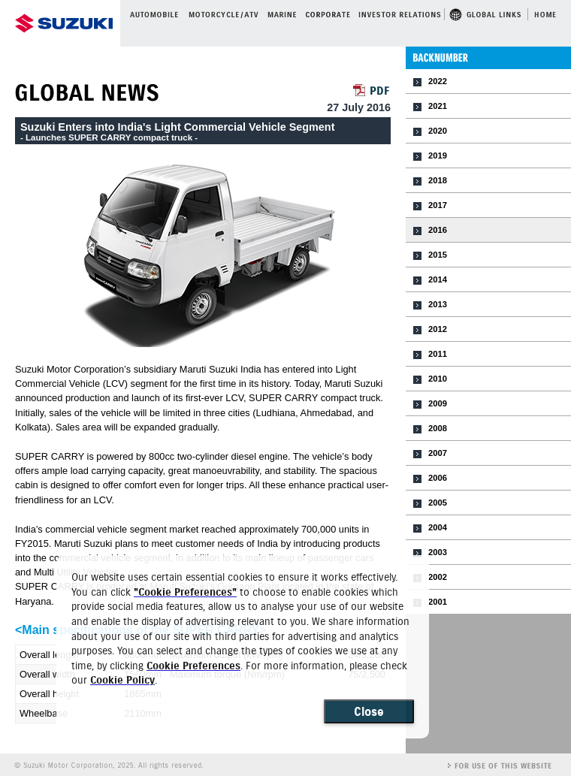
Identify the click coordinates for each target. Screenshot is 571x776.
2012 (437, 329)
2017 (437, 205)
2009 (437, 403)
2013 (437, 304)
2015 (437, 254)
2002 (437, 576)
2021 (437, 105)
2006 (437, 477)
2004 (437, 527)
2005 (437, 502)
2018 (437, 180)
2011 (437, 353)
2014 (437, 279)
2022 (437, 81)
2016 (437, 229)
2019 (437, 155)
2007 (437, 452)
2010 (437, 378)
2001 (437, 601)
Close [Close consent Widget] (369, 711)
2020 (437, 130)
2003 (437, 552)
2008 (437, 428)
